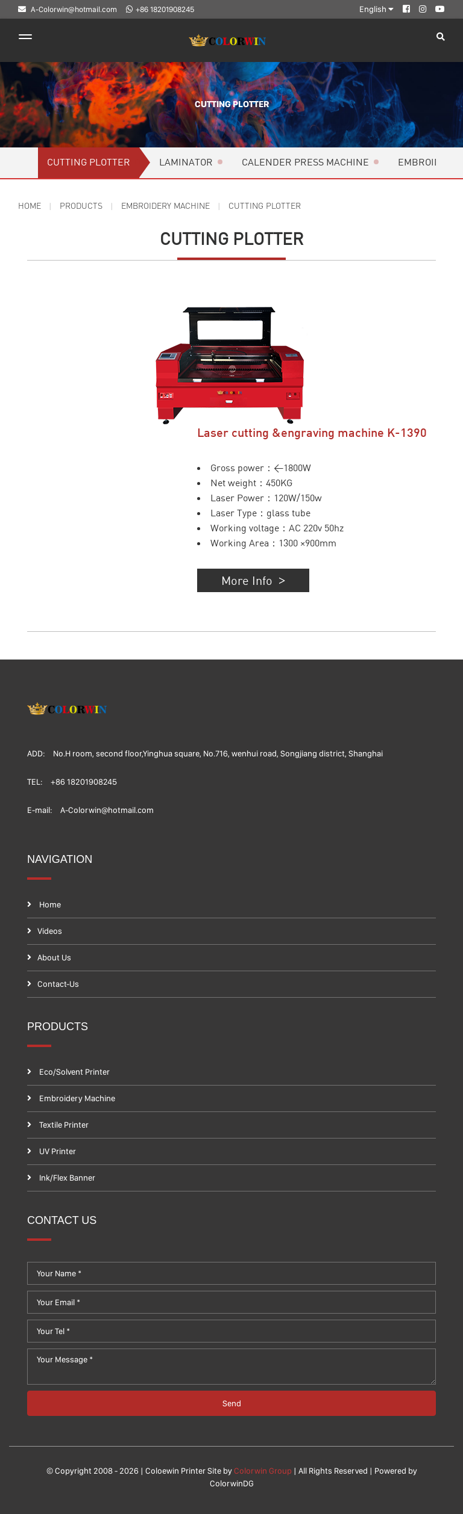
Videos (44, 931)
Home (30, 205)
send (231, 1403)
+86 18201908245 (160, 9)
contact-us (53, 984)
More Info (275, 580)
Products (83, 205)
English (376, 9)
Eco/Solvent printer (68, 1072)
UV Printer (51, 1151)
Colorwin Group (263, 1470)
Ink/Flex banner (61, 1177)
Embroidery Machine (172, 205)
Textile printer (58, 1124)
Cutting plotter (231, 104)
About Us (49, 957)
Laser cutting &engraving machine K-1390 (323, 433)
